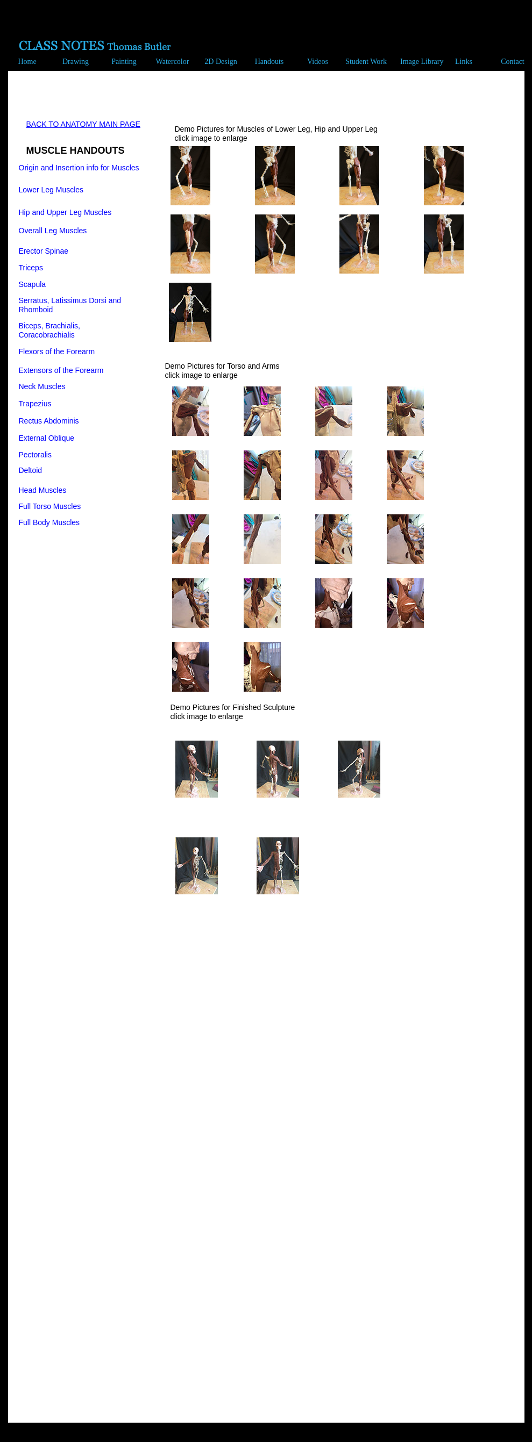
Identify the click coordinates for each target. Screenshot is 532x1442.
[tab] (190, 176)
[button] (73, 62)
